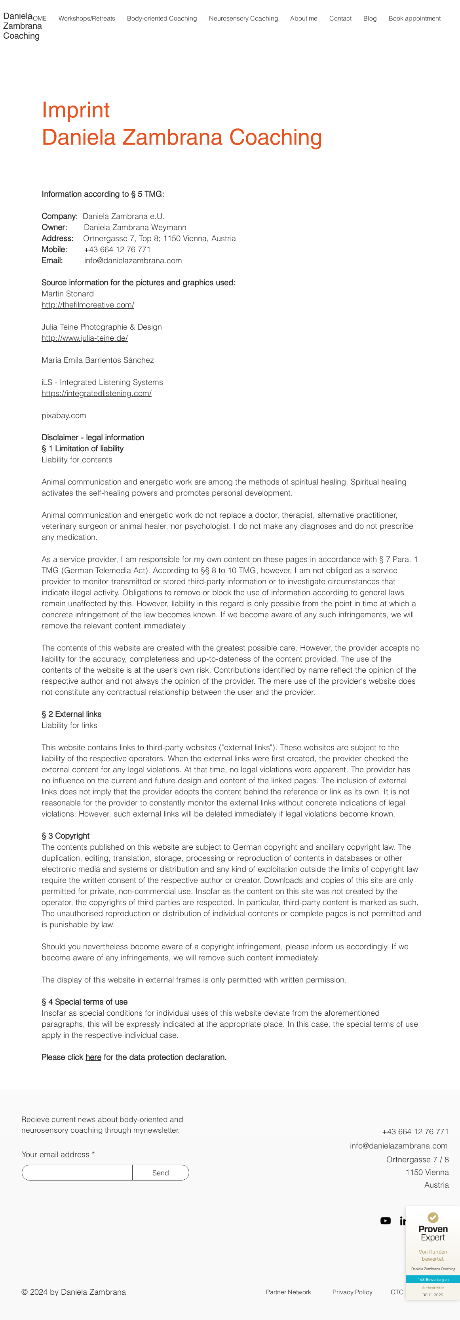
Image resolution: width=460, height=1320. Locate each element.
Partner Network (288, 1292)
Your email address (55, 1154)
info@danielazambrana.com (133, 260)
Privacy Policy (353, 1292)
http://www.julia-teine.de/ (85, 338)
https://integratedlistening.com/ (97, 393)
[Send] (160, 1172)
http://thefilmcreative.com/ (88, 304)
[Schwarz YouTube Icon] (385, 1220)
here (93, 1057)
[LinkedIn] (404, 1220)
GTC (397, 1292)
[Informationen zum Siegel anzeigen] (433, 1291)
